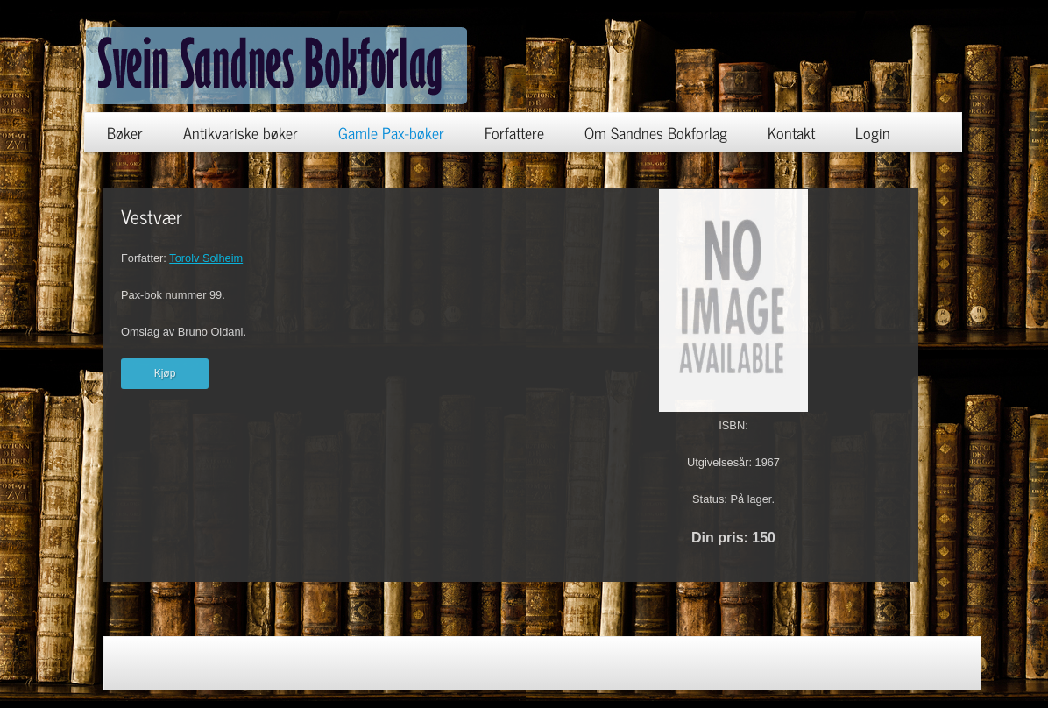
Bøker (125, 132)
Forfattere (514, 132)
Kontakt (791, 132)
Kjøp (165, 373)
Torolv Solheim (206, 258)
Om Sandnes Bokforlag (655, 132)
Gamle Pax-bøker (391, 132)
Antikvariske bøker (240, 132)
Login (872, 132)
